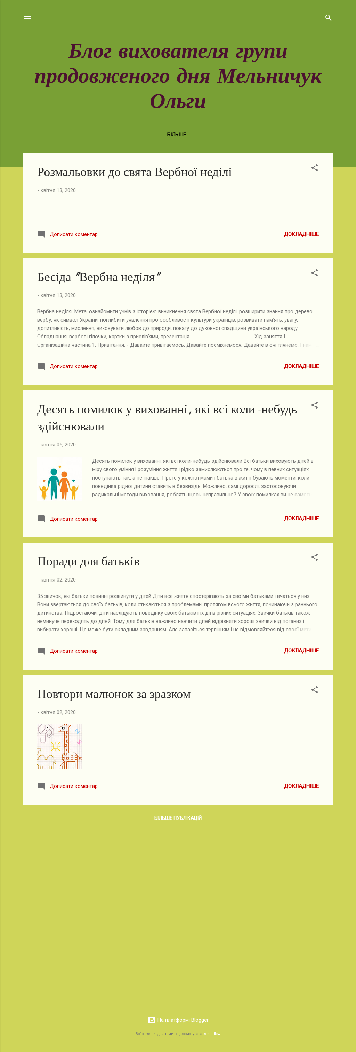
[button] (314, 169)
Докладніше (301, 413)
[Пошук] (328, 19)
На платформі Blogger (178, 1020)
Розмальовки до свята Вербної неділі (134, 172)
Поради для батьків (88, 740)
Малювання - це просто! (274, 135)
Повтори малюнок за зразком (114, 872)
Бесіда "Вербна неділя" (98, 456)
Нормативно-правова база (85, 135)
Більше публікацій (178, 997)
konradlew (211, 1033)
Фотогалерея (210, 135)
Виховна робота (157, 135)
